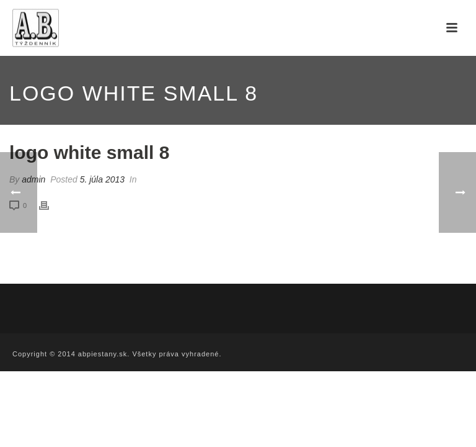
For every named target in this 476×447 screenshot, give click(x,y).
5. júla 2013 (102, 179)
